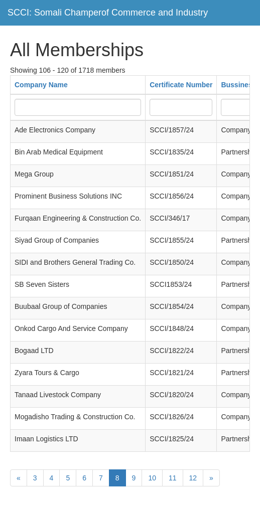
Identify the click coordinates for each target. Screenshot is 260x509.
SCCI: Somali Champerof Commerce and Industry (108, 13)
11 (173, 478)
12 (193, 478)
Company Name (41, 85)
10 (152, 478)
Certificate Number (181, 85)
